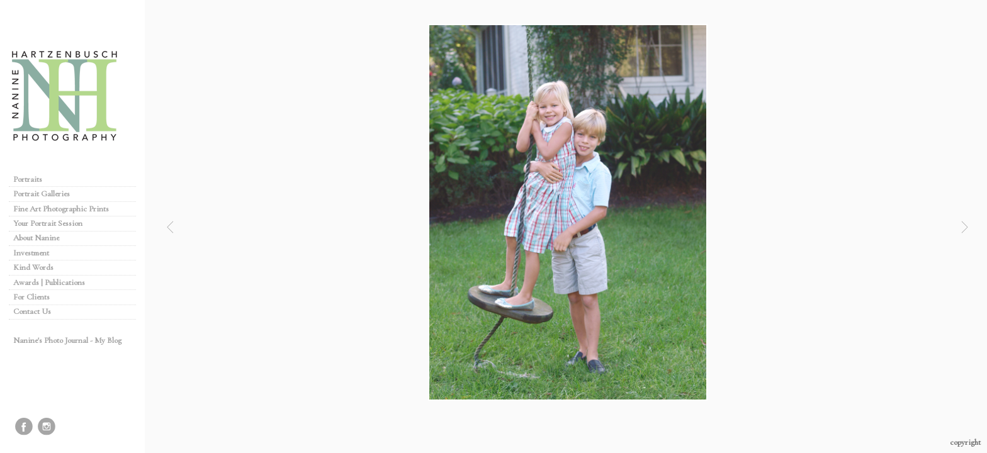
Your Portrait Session (47, 223)
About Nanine (36, 238)
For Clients (31, 297)
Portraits (27, 179)
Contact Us (32, 311)
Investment (31, 253)
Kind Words (33, 267)
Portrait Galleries (46, 194)
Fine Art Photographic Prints (61, 209)
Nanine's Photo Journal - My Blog (67, 340)
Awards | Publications (49, 282)
